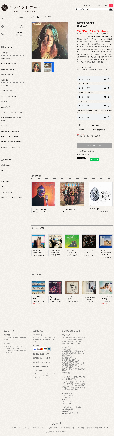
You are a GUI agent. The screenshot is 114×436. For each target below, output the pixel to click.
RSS (100, 428)
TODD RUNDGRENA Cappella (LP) (41, 210)
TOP (33, 16)
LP (38, 18)
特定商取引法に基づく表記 (89, 428)
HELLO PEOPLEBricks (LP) (68, 210)
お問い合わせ (27, 428)
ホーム (8, 428)
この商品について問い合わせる (94, 145)
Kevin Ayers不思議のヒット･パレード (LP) (77, 298)
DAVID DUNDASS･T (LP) (106, 298)
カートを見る (107, 5)
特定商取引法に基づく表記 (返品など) (88, 136)
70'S (49, 16)
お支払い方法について (56, 428)
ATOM (105, 428)
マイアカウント (91, 5)
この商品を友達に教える (86, 151)
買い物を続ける (84, 154)
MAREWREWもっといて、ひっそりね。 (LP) (94, 252)
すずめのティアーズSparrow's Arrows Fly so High (77, 252)
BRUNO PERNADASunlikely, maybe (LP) (57, 251)
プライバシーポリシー (40, 428)
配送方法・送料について (71, 428)
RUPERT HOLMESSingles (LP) (90, 298)
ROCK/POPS (41, 16)
